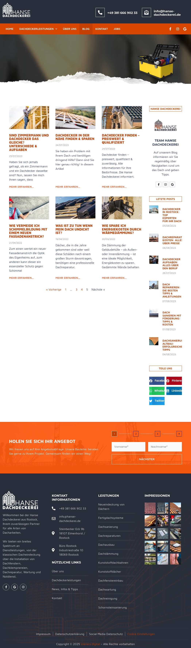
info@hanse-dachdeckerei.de (167, 12)
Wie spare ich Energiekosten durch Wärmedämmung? (121, 229)
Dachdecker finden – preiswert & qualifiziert (121, 139)
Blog (86, 28)
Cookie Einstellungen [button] (141, 634)
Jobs (117, 28)
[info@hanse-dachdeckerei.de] (146, 12)
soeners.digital (90, 644)
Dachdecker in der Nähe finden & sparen (74, 137)
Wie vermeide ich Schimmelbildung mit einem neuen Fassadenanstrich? (28, 231)
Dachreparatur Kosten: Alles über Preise (174, 240)
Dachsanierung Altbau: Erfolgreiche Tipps (174, 345)
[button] (157, 381)
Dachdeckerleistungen (38, 29)
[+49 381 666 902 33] (100, 12)
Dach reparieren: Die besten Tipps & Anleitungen (172, 290)
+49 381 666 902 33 (122, 13)
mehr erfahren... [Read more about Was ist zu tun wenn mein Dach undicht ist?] (67, 277)
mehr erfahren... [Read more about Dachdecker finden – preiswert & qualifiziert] (114, 186)
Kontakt (101, 28)
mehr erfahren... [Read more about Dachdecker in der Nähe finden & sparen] (67, 186)
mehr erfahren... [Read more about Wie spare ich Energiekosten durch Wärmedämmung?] (114, 277)
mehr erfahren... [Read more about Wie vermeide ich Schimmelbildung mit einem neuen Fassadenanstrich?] (21, 277)
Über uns (69, 28)
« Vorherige (53, 289)
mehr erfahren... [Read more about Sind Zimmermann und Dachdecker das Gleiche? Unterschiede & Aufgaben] (21, 186)
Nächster (147, 459)
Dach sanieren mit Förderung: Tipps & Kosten (172, 318)
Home (9, 28)
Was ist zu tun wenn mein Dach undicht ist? (73, 229)
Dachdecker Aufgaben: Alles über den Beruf (171, 264)
